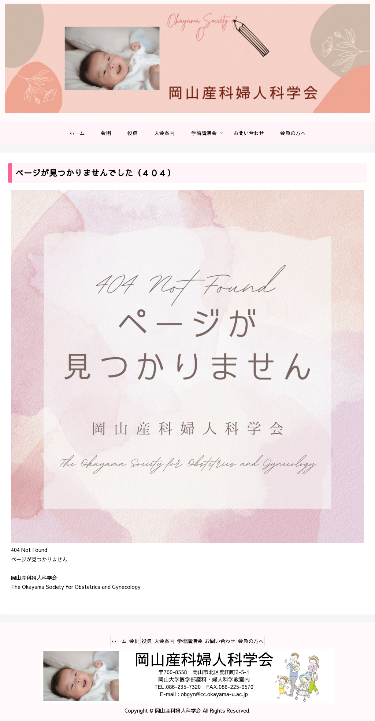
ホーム (103, 641)
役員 (141, 641)
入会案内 (164, 641)
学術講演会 (195, 641)
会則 (123, 641)
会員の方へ (267, 641)
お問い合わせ (231, 641)
